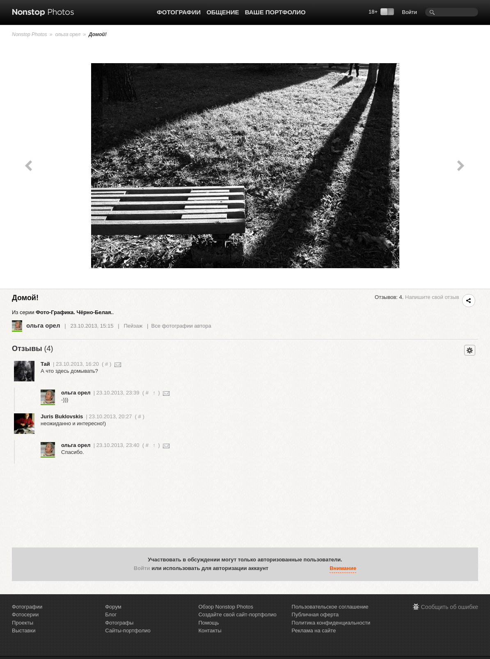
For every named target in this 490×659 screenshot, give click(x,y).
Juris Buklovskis (62, 416)
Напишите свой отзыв (432, 297)
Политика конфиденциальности (331, 623)
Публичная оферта (315, 614)
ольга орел (67, 34)
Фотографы (119, 623)
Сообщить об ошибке (449, 607)
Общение (222, 12)
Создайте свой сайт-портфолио (237, 614)
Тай (45, 364)
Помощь (208, 623)
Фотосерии (25, 614)
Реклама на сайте (314, 630)
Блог (111, 614)
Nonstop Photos (29, 34)
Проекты (22, 623)
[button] (276, 568)
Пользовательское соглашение (330, 607)
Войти (409, 12)
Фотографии (179, 12)
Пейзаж (133, 326)
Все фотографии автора (181, 326)
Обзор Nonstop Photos (225, 607)
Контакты (209, 630)
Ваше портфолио (275, 12)
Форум (113, 607)
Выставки (23, 630)
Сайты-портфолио (128, 630)
